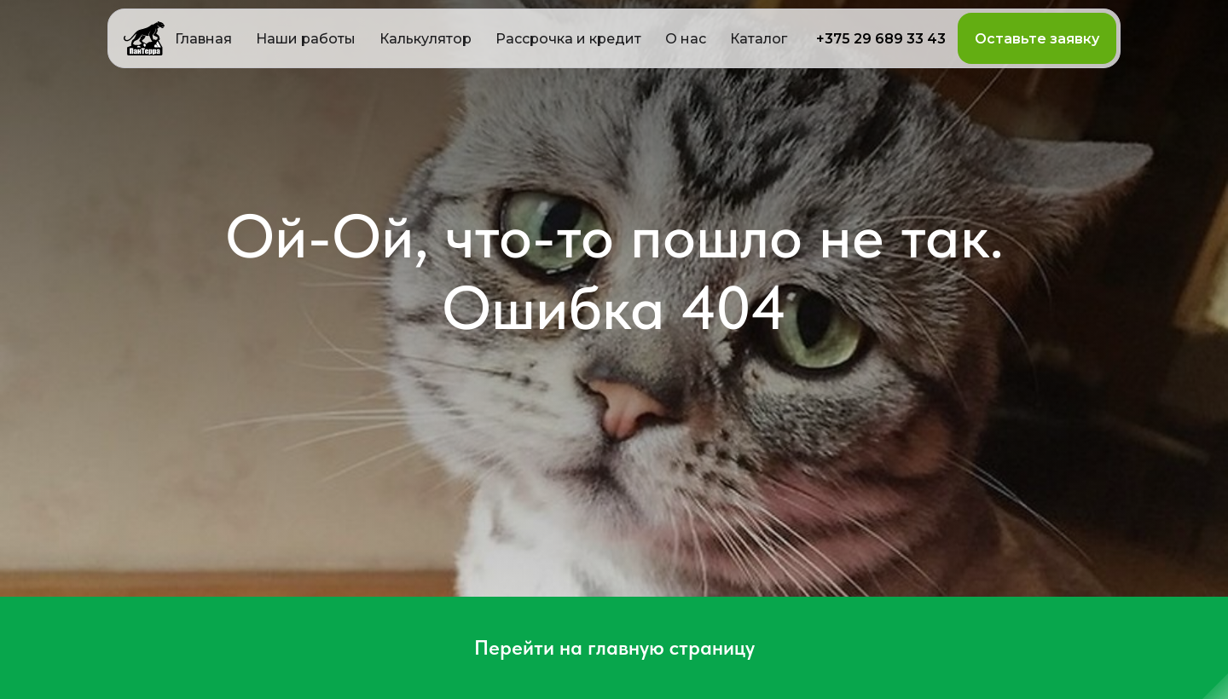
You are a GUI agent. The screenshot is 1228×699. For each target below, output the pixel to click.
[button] (426, 38)
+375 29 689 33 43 (881, 39)
